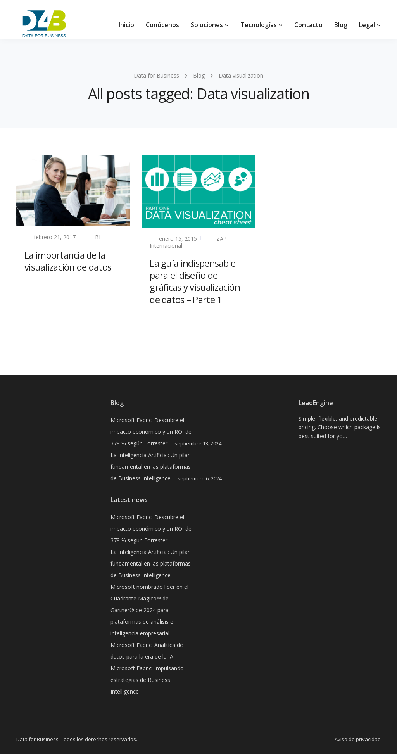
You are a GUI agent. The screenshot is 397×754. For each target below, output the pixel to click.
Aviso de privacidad (358, 739)
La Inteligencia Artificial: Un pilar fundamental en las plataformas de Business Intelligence (150, 466)
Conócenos (162, 25)
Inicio (126, 25)
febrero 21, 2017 (55, 237)
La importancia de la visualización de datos (67, 260)
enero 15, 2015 (178, 238)
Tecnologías (258, 25)
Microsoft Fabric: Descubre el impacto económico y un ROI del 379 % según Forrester (151, 431)
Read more (39, 285)
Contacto (308, 25)
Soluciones (207, 25)
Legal (367, 25)
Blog (340, 25)
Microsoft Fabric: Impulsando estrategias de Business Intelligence (147, 679)
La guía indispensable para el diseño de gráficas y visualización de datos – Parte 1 (195, 281)
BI (97, 237)
